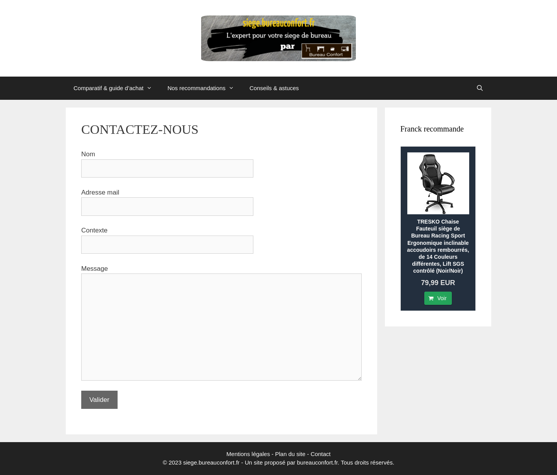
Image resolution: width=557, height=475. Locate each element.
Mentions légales (248, 454)
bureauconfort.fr (317, 462)
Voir (441, 298)
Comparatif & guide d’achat (116, 88)
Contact (321, 454)
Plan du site (290, 454)
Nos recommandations (204, 88)
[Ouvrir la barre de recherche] (479, 88)
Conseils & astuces (274, 88)
